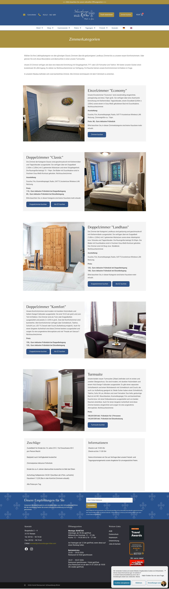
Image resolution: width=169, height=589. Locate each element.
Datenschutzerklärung (125, 575)
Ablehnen (138, 583)
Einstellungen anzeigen (156, 583)
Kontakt (115, 28)
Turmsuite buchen (98, 425)
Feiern (77, 28)
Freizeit (103, 28)
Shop (50, 28)
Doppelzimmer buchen (38, 205)
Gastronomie (64, 28)
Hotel (39, 28)
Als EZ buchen (59, 205)
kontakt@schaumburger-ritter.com (43, 544)
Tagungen (90, 28)
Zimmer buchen (97, 135)
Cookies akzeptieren (122, 583)
